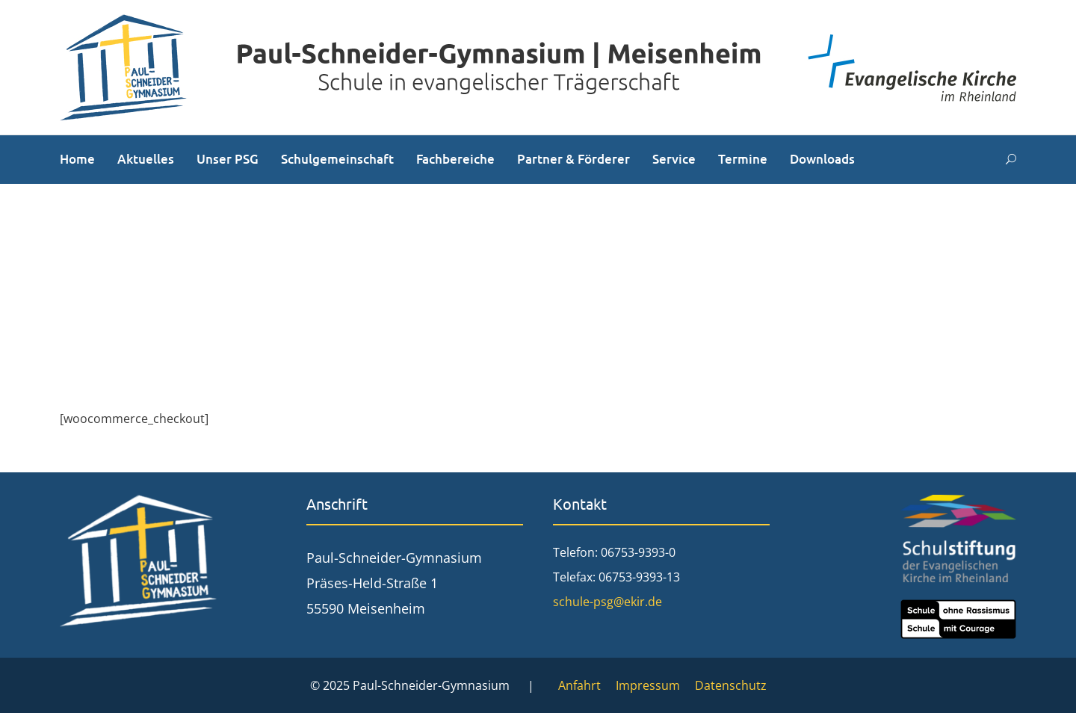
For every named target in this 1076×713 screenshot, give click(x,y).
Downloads (822, 158)
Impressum (648, 685)
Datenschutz (731, 685)
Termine (742, 158)
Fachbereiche (455, 158)
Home (77, 158)
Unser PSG (228, 158)
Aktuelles (145, 158)
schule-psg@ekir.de (607, 601)
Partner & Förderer (573, 158)
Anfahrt (579, 685)
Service (674, 158)
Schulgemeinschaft (337, 158)
